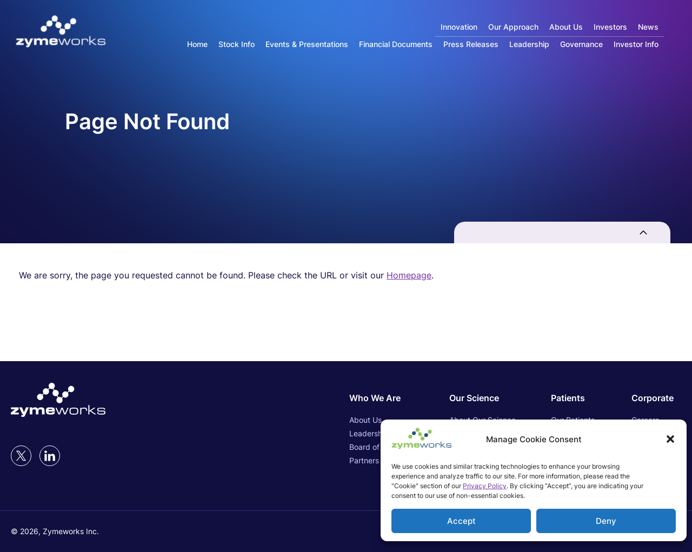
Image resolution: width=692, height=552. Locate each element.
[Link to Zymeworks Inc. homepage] (61, 32)
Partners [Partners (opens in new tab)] (364, 460)
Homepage (409, 275)
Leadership (529, 44)
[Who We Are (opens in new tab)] (381, 397)
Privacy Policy (485, 486)
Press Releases (470, 44)
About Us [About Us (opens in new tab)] (566, 26)
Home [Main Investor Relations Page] (197, 44)
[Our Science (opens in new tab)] (482, 397)
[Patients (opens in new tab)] (573, 397)
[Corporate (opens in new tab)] (656, 397)
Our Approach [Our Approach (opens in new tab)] (513, 26)
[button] (670, 439)
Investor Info (636, 44)
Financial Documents (395, 44)
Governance (581, 44)
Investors (610, 26)
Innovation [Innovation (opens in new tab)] (459, 26)
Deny (606, 521)
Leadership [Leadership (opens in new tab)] (369, 433)
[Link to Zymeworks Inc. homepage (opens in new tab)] (58, 400)
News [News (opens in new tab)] (648, 26)
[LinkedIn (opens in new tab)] (49, 455)
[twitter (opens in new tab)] (21, 455)
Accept (461, 521)
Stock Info (236, 44)
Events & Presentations (306, 44)
